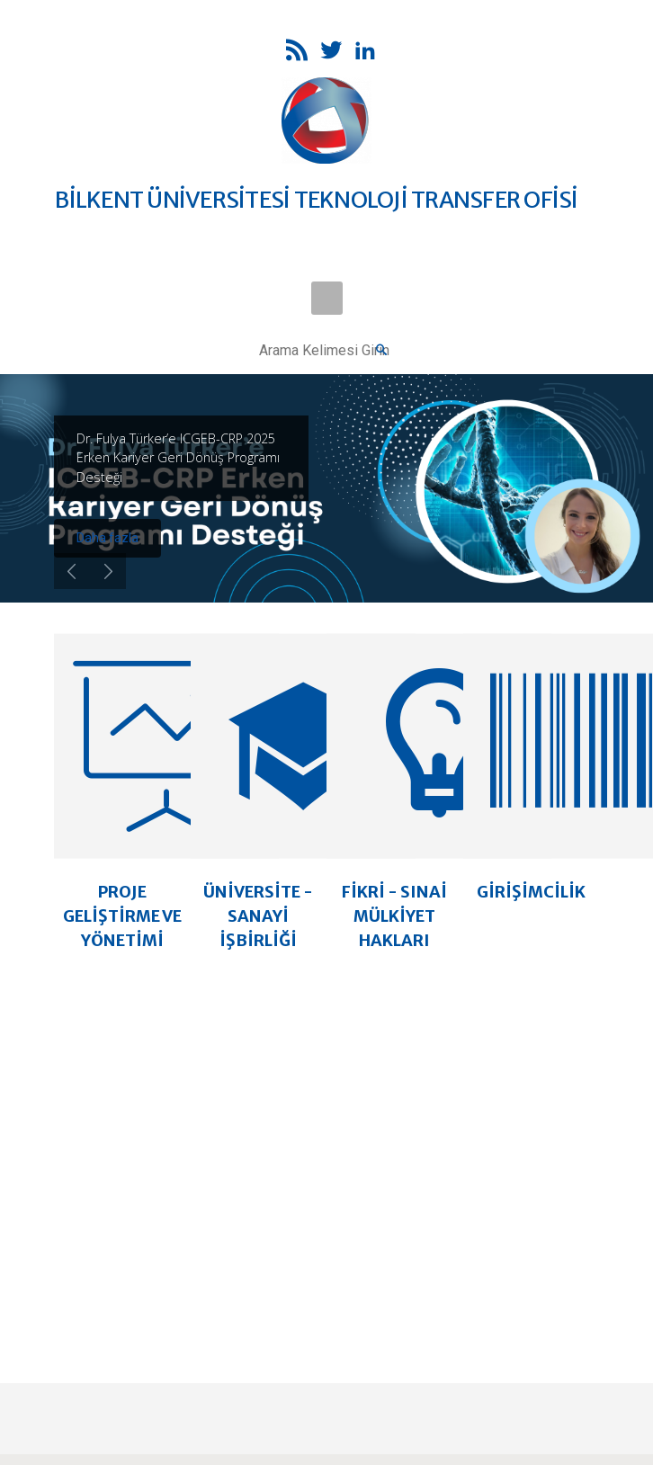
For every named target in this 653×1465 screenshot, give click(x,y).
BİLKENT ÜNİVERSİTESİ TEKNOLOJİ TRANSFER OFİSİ (316, 199)
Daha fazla (107, 538)
